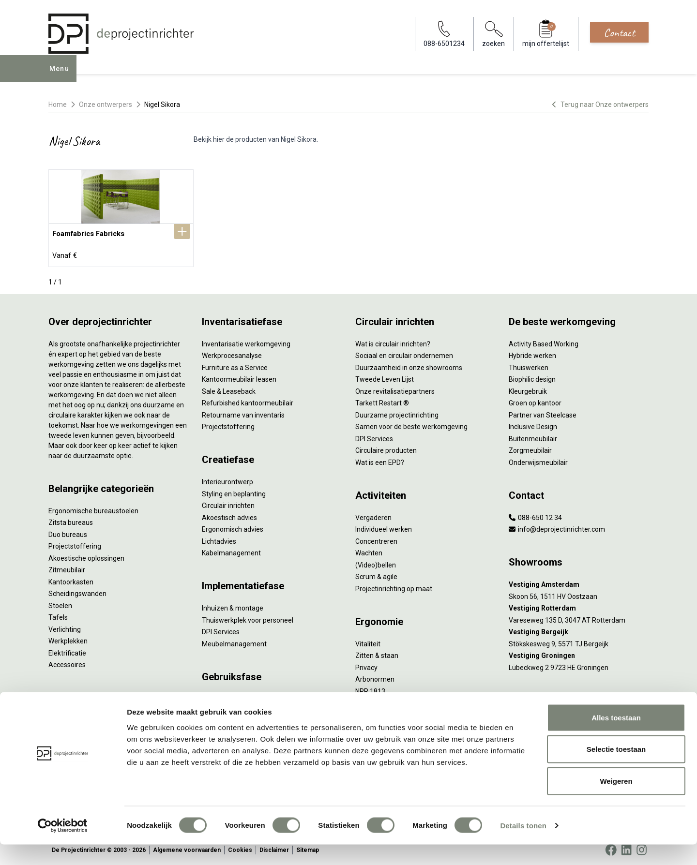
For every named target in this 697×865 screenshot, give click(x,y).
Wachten (368, 550)
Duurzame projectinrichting (397, 412)
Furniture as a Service (235, 365)
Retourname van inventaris (243, 412)
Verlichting (64, 626)
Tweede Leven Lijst (384, 377)
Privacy (366, 665)
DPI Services (221, 629)
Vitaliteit (367, 641)
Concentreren (376, 538)
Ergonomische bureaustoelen (93, 508)
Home (57, 104)
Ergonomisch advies (232, 527)
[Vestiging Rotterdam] (579, 606)
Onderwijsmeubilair (538, 459)
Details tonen (523, 846)
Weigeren (616, 801)
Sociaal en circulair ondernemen (404, 353)
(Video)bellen (375, 562)
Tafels (58, 615)
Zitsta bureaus (70, 520)
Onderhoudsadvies (230, 708)
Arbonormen (374, 677)
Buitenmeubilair (533, 436)
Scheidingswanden (77, 591)
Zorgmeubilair (530, 448)
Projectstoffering (74, 544)
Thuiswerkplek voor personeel (247, 617)
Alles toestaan (616, 738)
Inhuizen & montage (232, 606)
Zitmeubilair (66, 567)
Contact (619, 32)
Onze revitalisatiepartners (395, 388)
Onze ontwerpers (105, 104)
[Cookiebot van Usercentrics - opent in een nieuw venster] (62, 846)
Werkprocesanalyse (232, 353)
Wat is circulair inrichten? (392, 341)
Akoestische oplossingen (86, 555)
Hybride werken (532, 353)
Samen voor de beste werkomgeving (411, 424)
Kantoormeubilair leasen (239, 377)
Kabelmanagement (231, 550)
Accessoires (67, 662)
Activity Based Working (543, 341)
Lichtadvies (219, 538)
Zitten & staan (376, 653)
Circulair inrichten (228, 503)
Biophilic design (532, 377)
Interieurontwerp (227, 479)
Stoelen (60, 603)
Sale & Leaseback (229, 388)
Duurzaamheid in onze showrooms (408, 365)
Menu (62, 75)
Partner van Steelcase (542, 412)
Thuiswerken (528, 365)
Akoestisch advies (229, 515)
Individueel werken (383, 527)
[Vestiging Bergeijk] (579, 630)
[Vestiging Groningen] (579, 653)
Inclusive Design (533, 424)
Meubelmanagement (234, 641)
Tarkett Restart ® (382, 400)
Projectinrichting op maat (393, 586)
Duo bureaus (67, 532)
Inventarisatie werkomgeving (246, 341)
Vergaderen (373, 515)
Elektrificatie (67, 650)
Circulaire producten (386, 448)
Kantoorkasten (70, 579)
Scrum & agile (376, 574)
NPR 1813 (370, 688)
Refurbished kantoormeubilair (247, 400)
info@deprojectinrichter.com (557, 527)
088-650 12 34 (535, 515)
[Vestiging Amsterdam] (579, 582)
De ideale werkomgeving (392, 712)
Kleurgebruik (528, 388)
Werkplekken (68, 638)
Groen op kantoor (535, 400)
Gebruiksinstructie (229, 696)
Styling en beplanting (234, 491)
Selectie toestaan (616, 770)
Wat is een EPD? (379, 459)
